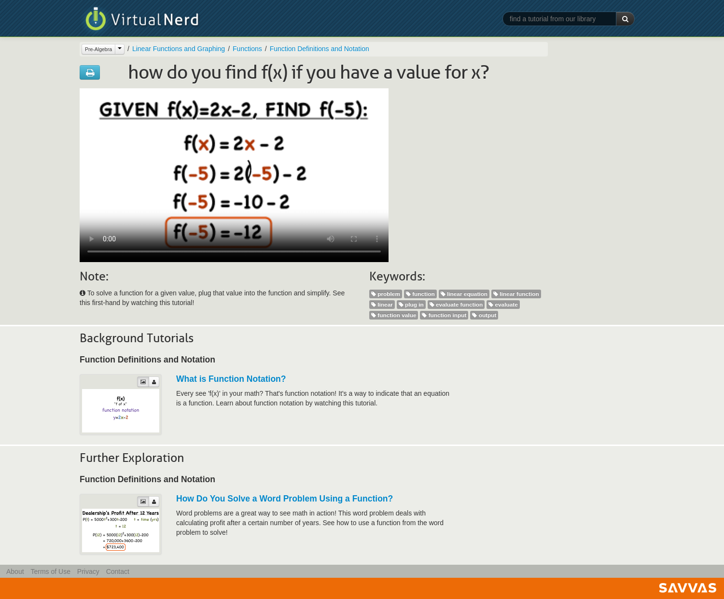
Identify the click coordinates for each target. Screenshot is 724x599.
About (15, 571)
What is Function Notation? (231, 379)
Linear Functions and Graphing (178, 49)
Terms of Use (50, 571)
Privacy (88, 571)
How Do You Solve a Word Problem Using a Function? (284, 498)
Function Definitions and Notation (319, 49)
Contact (117, 571)
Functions (247, 49)
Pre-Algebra (98, 49)
